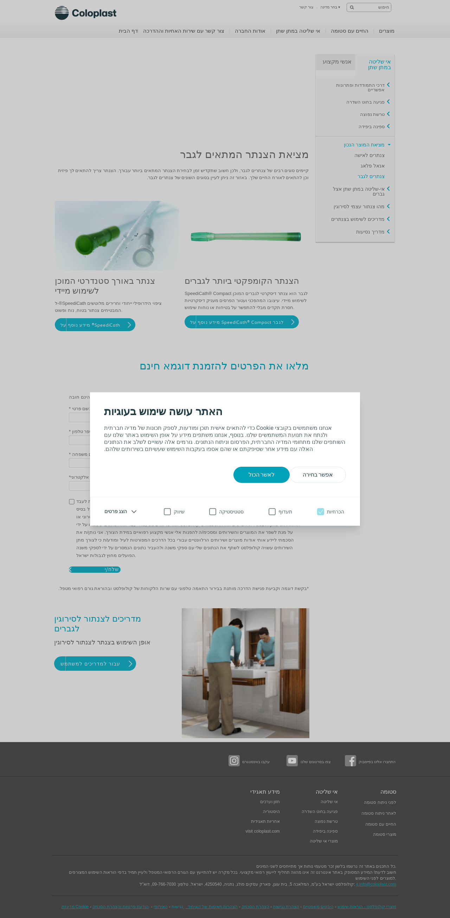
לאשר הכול (262, 474)
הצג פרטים (115, 511)
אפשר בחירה (318, 474)
